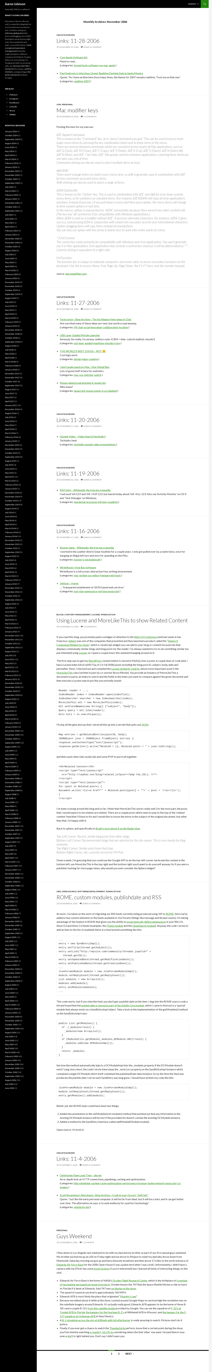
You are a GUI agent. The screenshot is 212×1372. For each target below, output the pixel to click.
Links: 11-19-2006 (78, 473)
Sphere (72, 640)
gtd (112, 575)
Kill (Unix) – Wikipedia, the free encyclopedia (85, 490)
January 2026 (11, 131)
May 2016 (9, 425)
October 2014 (11, 500)
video (96, 444)
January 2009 (11, 774)
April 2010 (9, 715)
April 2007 (9, 858)
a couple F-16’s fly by (102, 1331)
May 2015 (9, 473)
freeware (105, 575)
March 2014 (10, 528)
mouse (89, 390)
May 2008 (9, 806)
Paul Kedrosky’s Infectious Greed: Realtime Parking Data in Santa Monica (101, 73)
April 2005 (9, 953)
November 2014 (12, 496)
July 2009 (9, 750)
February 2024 (11, 163)
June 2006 (9, 897)
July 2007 (9, 846)
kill (100, 501)
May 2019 (9, 310)
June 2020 (9, 258)
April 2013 (9, 572)
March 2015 (10, 480)
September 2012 (12, 600)
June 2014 (9, 516)
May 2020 (9, 262)
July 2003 (9, 1036)
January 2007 (11, 870)
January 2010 (11, 727)
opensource (91, 591)
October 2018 (11, 338)
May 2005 (9, 949)
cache (103, 1182)
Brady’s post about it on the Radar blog (118, 828)
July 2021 (9, 215)
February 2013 (11, 580)
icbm (117, 343)
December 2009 (12, 731)
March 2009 (10, 766)
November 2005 (12, 925)
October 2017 (11, 381)
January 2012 (11, 631)
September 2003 (12, 1028)
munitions (98, 343)
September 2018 (12, 342)
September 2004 (12, 981)
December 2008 (12, 778)
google (89, 444)
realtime (78, 81)
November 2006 (12, 877)
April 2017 (9, 401)
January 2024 (11, 167)
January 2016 (11, 441)
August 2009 (10, 746)
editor (95, 575)
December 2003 (12, 1016)
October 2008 (11, 786)
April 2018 (9, 357)
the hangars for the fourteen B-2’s (105, 1311)
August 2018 (10, 346)
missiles (109, 343)
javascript (79, 390)
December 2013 (12, 540)
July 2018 (9, 349)
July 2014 (9, 512)
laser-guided (86, 343)
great (97, 1268)
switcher (88, 374)
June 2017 (9, 393)
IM (75, 327)
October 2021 (11, 207)
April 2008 (9, 810)
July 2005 (9, 941)
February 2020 (11, 274)
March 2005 (10, 957)
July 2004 (9, 989)
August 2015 (10, 461)
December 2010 (12, 683)
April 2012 (9, 619)
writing (83, 575)
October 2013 (11, 548)
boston (78, 559)
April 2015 (9, 477)
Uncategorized (65, 35)
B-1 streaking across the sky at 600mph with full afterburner (96, 1319)
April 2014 (9, 524)
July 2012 (9, 608)
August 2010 (10, 699)
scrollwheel (110, 390)
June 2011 (9, 659)
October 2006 (11, 881)
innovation (96, 327)
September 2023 (12, 183)
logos (85, 359)
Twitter (12, 114)
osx (101, 65)
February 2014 (11, 532)
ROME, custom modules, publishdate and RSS (108, 897)
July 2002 (9, 1084)
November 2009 (12, 735)
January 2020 (11, 278)
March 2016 (10, 433)
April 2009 (9, 762)
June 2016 (9, 421)
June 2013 (9, 564)
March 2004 (10, 1004)
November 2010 (12, 687)
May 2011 (9, 663)
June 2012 (9, 611)
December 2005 (12, 921)
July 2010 (9, 703)
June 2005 (9, 945)
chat (80, 327)
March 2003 (10, 1052)
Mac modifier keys (77, 110)
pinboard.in (18, 33)
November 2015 (12, 449)
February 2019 (11, 322)
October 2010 (11, 691)
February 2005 (11, 961)
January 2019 (11, 326)
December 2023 (12, 171)
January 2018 (11, 369)
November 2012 (12, 592)
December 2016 (12, 409)
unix (104, 501)
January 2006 (11, 917)
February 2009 (11, 770)
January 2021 (11, 234)
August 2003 (10, 1032)
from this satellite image (101, 1307)
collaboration (110, 327)
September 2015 (12, 457)
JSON (144, 724)
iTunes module (115, 925)
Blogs (59, 614)
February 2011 (11, 675)
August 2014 (10, 508)
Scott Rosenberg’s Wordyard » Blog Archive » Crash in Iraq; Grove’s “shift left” (104, 1194)
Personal (67, 104)
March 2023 (10, 191)
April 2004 (9, 1001)
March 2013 (10, 576)
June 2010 (9, 707)
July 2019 (9, 302)
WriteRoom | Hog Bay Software (78, 567)
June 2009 (9, 754)
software (93, 65)
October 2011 (11, 643)
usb (76, 343)
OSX (58, 104)
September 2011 (12, 647)
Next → (130, 1353)
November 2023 (12, 175)
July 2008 (9, 798)
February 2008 (11, 818)
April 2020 (9, 266)
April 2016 (9, 429)
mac (106, 65)
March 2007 (10, 862)
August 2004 (10, 985)
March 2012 (10, 623)
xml (100, 591)
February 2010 (11, 723)
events (97, 390)
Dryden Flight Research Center (130, 1280)
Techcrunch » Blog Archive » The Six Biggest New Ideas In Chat (95, 319)
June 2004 (9, 993)
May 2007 (9, 854)
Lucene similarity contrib (125, 668)
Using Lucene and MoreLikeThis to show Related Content (122, 620)
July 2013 (9, 560)
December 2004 (12, 969)
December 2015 (12, 445)
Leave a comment (92, 47)
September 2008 (12, 790)
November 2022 (12, 203)
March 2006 (10, 909)
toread (77, 65)
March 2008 (10, 814)
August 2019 (10, 298)
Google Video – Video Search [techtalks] (83, 436)
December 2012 (12, 588)
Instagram (13, 98)
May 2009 (9, 758)
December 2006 (12, 873)
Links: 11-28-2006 (78, 40)
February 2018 (11, 365)
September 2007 (12, 838)
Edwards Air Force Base (69, 1264)
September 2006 (12, 885)
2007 (87, 81)
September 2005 (12, 933)
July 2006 (9, 893)
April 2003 (9, 1048)
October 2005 (11, 929)
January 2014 (11, 536)
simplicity (79, 1206)
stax (81, 591)
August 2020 (10, 250)
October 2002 (11, 1072)
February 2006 (11, 913)
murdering (80, 501)
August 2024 (10, 143)
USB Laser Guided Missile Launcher (80, 335)
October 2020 (11, 246)
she (69, 1335)
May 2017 (9, 397)
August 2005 (10, 937)
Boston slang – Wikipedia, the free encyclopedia (87, 547)
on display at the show (123, 1287)
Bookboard (14, 102)
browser (142, 1182)
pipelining (84, 1182)
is (83, 559)
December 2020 (12, 238)
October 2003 (11, 1024)
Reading (192, 4)
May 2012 (9, 615)
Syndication (108, 614)
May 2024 (9, 151)
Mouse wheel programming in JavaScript (83, 382)
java (105, 591)
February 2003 (11, 1056)
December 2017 (12, 373)
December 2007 (12, 826)
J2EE (58, 891)
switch (97, 374)
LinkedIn (13, 106)
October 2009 (11, 739)
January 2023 (11, 199)
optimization (114, 1182)
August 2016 (10, 413)
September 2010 (12, 695)
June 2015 (9, 469)
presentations (108, 444)
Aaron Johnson (15, 4)
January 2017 (11, 405)
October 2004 (11, 977)
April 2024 (9, 155)
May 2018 (9, 353)
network (160, 1182)
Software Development (91, 891)
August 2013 (10, 556)
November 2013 (12, 544)
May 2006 (9, 901)
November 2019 (12, 286)
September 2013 (12, 552)
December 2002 (12, 1064)
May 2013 (9, 568)
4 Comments (89, 626)
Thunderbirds (117, 1327)
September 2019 (12, 294)
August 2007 (10, 842)
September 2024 (12, 139)
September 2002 (12, 1076)
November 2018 (12, 334)
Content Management (77, 614)
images (64, 1186)
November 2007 (12, 830)
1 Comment (88, 1242)
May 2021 (9, 222)
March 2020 (10, 270)
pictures (105, 1268)
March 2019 (10, 318)
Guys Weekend (74, 1235)
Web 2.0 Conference (146, 636)
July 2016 (9, 417)
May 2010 (9, 711)
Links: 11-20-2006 (78, 419)
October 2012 (11, 596)
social (86, 327)
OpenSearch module (143, 925)
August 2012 (10, 604)
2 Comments (89, 116)
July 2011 (9, 655)
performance (129, 1182)
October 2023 (11, 179)
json (76, 591)
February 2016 (11, 437)
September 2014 (12, 504)
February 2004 (11, 1008)
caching (95, 1182)
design (77, 359)
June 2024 (9, 147)
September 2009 (12, 742)
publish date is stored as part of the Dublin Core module (112, 1005)
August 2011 (10, 651)
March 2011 (10, 671)
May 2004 (9, 997)
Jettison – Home (69, 583)
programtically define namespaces (146, 921)
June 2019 (9, 306)
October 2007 (11, 834)
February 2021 (11, 230)
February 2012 (11, 627)
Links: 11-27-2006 (78, 302)
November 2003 (12, 1020)
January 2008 (11, 822)
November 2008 (12, 782)
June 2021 (9, 219)
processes (92, 501)
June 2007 (9, 850)
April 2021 (9, 226)
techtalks (79, 444)
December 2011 (12, 635)
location (123, 327)
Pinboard (13, 94)
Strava (12, 110)
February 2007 (11, 866)
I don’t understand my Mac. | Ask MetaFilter (84, 367)
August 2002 (10, 1080)
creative (93, 359)
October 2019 (11, 290)
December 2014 (12, 492)
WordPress (94, 660)
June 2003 (9, 1040)
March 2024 (10, 159)
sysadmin (112, 501)
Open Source (69, 891)
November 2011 (12, 639)
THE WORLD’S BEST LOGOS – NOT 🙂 (83, 351)
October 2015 (11, 453)
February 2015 (11, 484)
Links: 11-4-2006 (76, 1158)
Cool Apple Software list (73, 57)
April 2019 (9, 314)
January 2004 (11, 1012)
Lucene (96, 614)
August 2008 (10, 794)
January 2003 (11, 1060)
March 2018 (10, 361)
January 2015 (11, 488)
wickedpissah (92, 559)
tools (85, 65)
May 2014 (9, 520)
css (179, 1182)
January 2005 (11, 965)
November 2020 (12, 242)
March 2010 (10, 719)
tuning (151, 1182)
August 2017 (10, 389)
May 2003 (9, 1044)
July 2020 (9, 254)
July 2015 (9, 465)
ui (103, 390)
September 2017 (12, 385)
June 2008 (9, 802)
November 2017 (12, 377)
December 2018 (12, 330)
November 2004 (12, 973)
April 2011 (9, 667)
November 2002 (12, 1068)
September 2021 (12, 211)
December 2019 (12, 282)
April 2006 (9, 905)
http (76, 1182)
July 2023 (9, 187)
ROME (170, 913)
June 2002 (9, 1088)
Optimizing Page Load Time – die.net (81, 1174)
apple (112, 65)
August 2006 (10, 889)
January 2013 (11, 584)
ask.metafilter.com (75, 273)
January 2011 (11, 679)
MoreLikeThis (64, 672)
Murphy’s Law (128, 1295)
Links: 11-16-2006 (78, 531)
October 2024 (11, 135)
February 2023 (11, 195)
